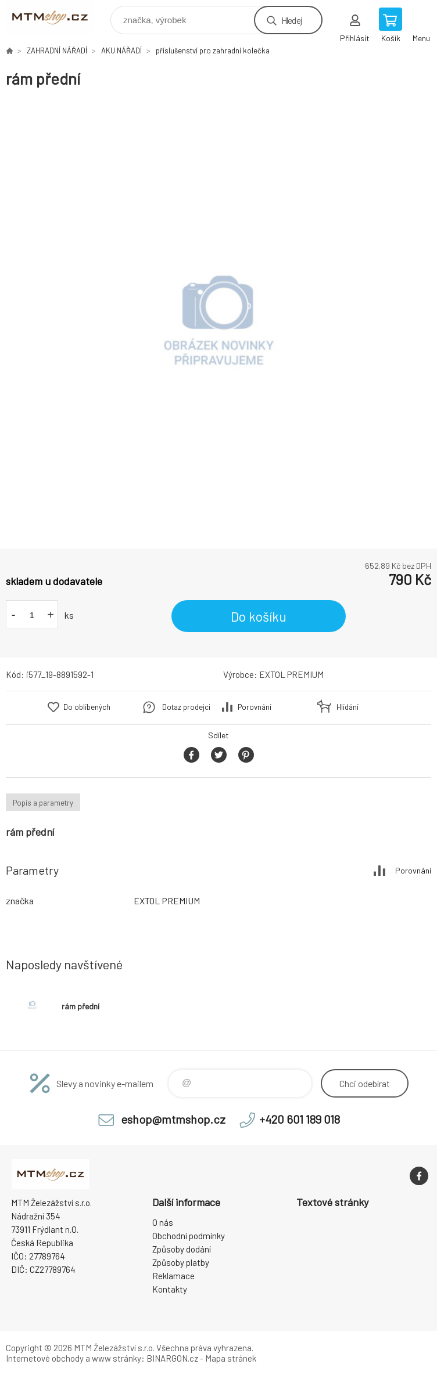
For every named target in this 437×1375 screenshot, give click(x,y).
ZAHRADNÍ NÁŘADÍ (57, 50)
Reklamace (173, 1276)
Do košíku (258, 616)
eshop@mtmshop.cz (173, 1119)
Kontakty (169, 1289)
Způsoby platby (180, 1262)
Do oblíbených (86, 707)
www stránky (116, 1358)
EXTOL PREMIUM (291, 674)
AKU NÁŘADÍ (121, 50)
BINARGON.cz (172, 1358)
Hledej (291, 20)
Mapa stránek (230, 1358)
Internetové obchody (45, 1358)
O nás (162, 1222)
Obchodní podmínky (188, 1235)
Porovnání (254, 707)
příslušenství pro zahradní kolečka (213, 50)
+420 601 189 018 (299, 1119)
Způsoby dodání (181, 1249)
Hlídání (347, 707)
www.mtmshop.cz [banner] (57, 17)
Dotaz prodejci (186, 707)
